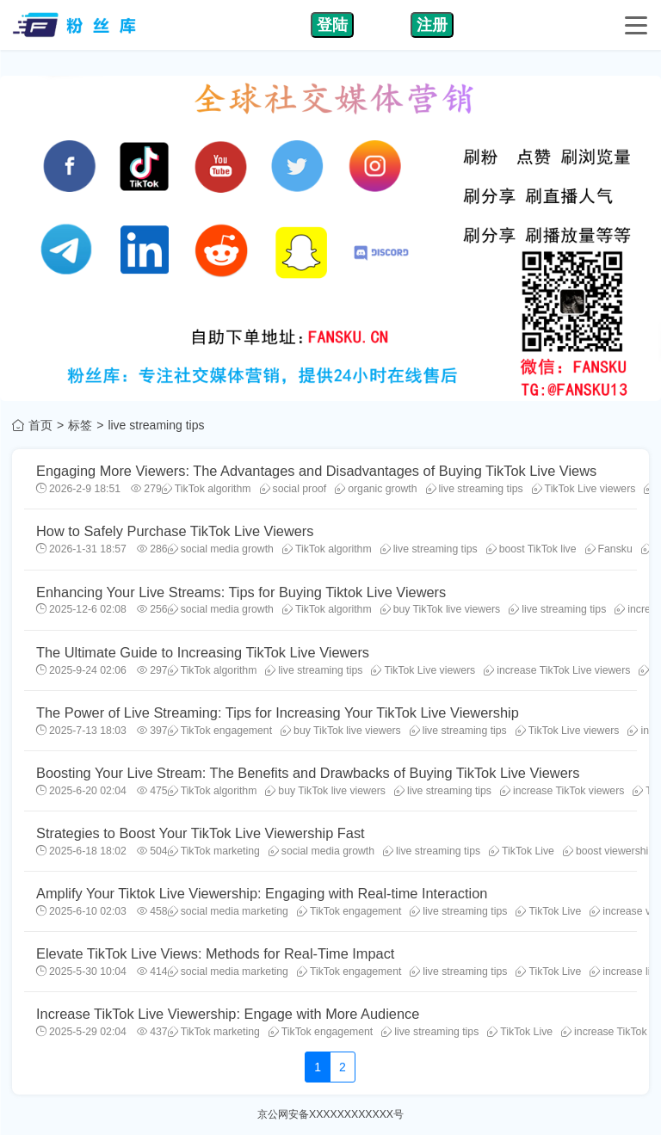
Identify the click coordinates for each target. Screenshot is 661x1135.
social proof (293, 489)
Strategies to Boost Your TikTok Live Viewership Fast (200, 833)
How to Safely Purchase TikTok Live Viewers (174, 531)
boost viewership (608, 851)
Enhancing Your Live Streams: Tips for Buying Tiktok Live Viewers (241, 592)
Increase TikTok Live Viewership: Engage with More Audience (227, 1013)
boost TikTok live (531, 549)
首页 (40, 425)
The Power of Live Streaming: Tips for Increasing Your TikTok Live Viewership (277, 712)
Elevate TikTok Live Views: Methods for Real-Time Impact (215, 953)
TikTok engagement (220, 731)
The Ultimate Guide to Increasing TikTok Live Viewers (202, 652)
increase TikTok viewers (562, 791)
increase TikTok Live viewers (557, 670)
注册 (432, 25)
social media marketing (228, 911)
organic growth (376, 489)
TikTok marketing (214, 851)
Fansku (609, 549)
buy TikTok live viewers (440, 609)
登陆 (332, 25)
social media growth (221, 549)
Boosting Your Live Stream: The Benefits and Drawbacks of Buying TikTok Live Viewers (307, 772)
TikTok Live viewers (584, 489)
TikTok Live (521, 851)
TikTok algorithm (206, 489)
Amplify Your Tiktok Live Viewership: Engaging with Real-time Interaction (261, 893)
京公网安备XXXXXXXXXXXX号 (330, 1114)
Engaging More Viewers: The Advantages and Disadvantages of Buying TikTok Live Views (316, 470)
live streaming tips (474, 489)
